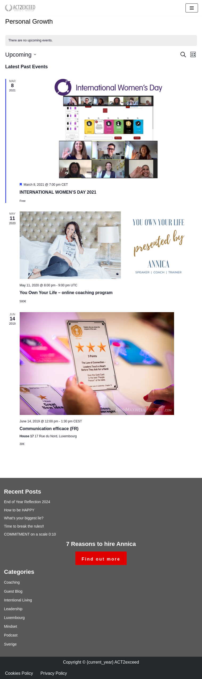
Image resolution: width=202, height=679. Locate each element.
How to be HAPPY (19, 510)
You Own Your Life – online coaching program (66, 292)
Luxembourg (14, 618)
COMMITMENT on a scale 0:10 (30, 534)
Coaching (12, 582)
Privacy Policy (53, 673)
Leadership (13, 609)
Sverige (10, 644)
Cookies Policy (19, 673)
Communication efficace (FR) (49, 428)
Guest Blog (13, 591)
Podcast (11, 635)
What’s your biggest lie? (23, 518)
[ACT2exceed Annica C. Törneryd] (20, 8)
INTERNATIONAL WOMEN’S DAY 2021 (58, 192)
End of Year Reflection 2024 (27, 502)
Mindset (10, 626)
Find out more (101, 559)
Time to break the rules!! (24, 526)
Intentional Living (18, 600)
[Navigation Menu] (191, 7)
